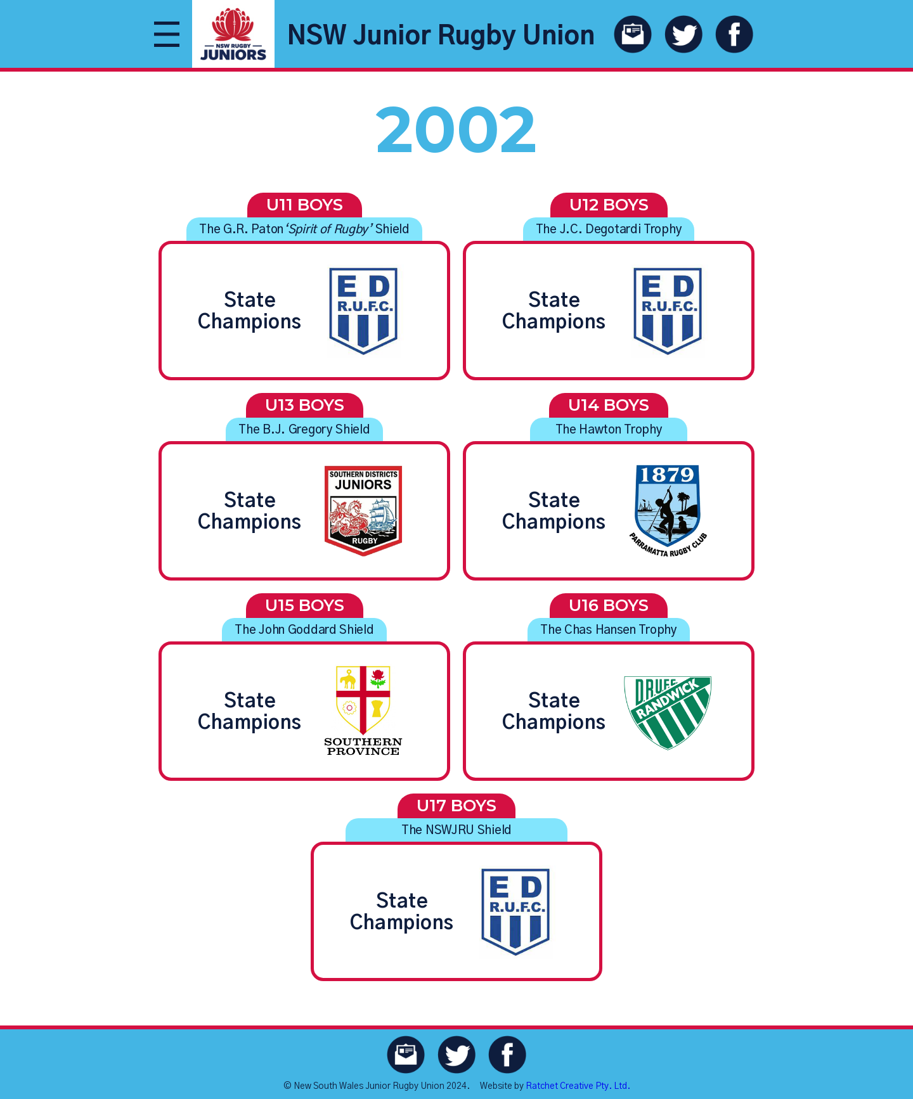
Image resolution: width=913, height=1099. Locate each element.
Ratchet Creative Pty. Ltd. (578, 1086)
